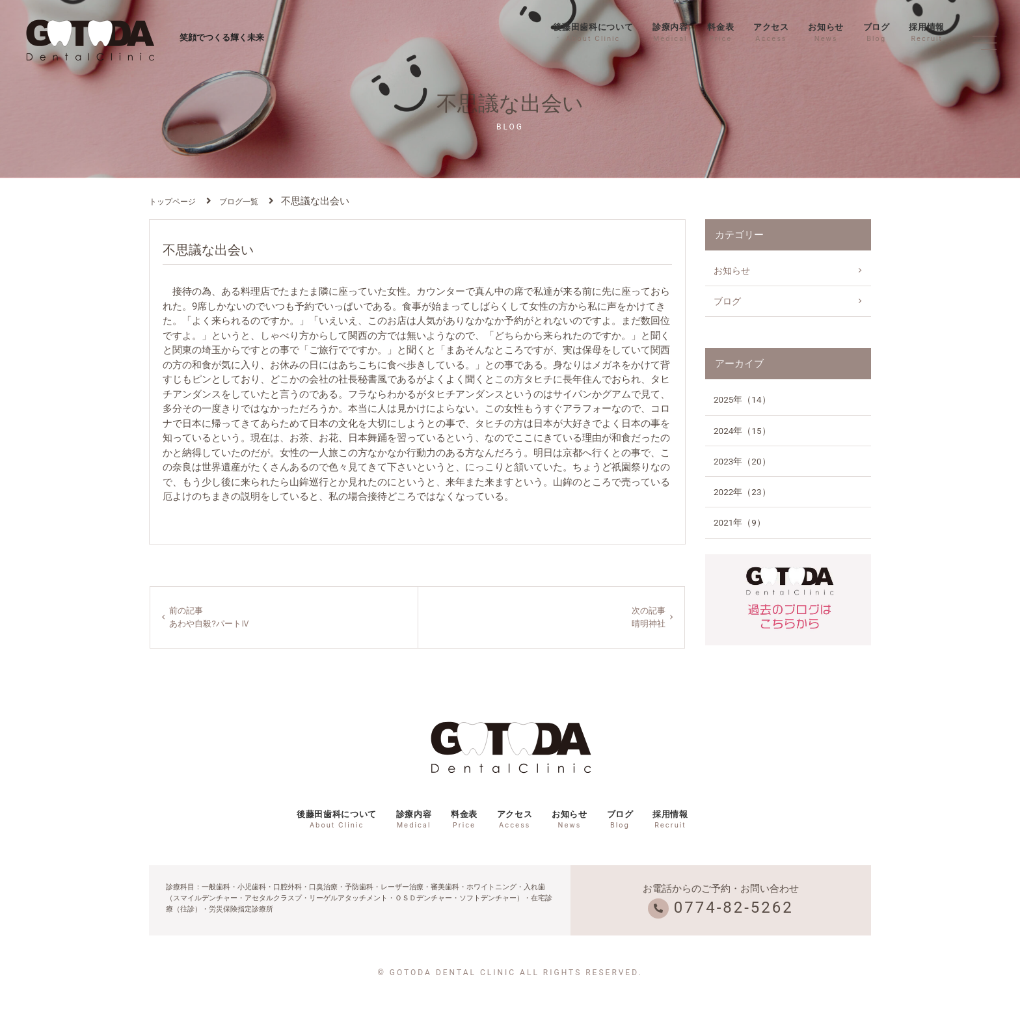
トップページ (172, 201)
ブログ (876, 32)
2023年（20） (742, 461)
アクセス (771, 32)
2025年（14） (742, 399)
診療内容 (670, 32)
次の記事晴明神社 (646, 618)
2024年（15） (742, 430)
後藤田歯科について (593, 32)
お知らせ (826, 32)
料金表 (720, 32)
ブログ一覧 (238, 201)
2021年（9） (740, 522)
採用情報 (927, 32)
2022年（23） (742, 492)
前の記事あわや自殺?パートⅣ (213, 618)
